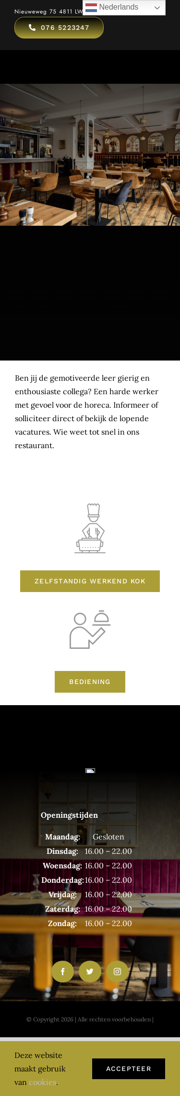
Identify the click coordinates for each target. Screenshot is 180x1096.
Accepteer (128, 1068)
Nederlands (111, 7)
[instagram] (117, 971)
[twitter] (90, 971)
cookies (42, 1082)
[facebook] (62, 971)
